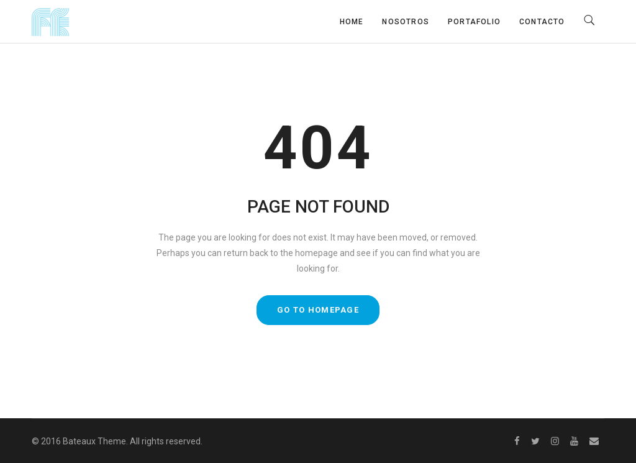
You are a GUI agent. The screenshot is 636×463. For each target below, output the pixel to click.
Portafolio (474, 21)
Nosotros (405, 21)
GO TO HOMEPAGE (318, 309)
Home (352, 21)
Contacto (542, 21)
